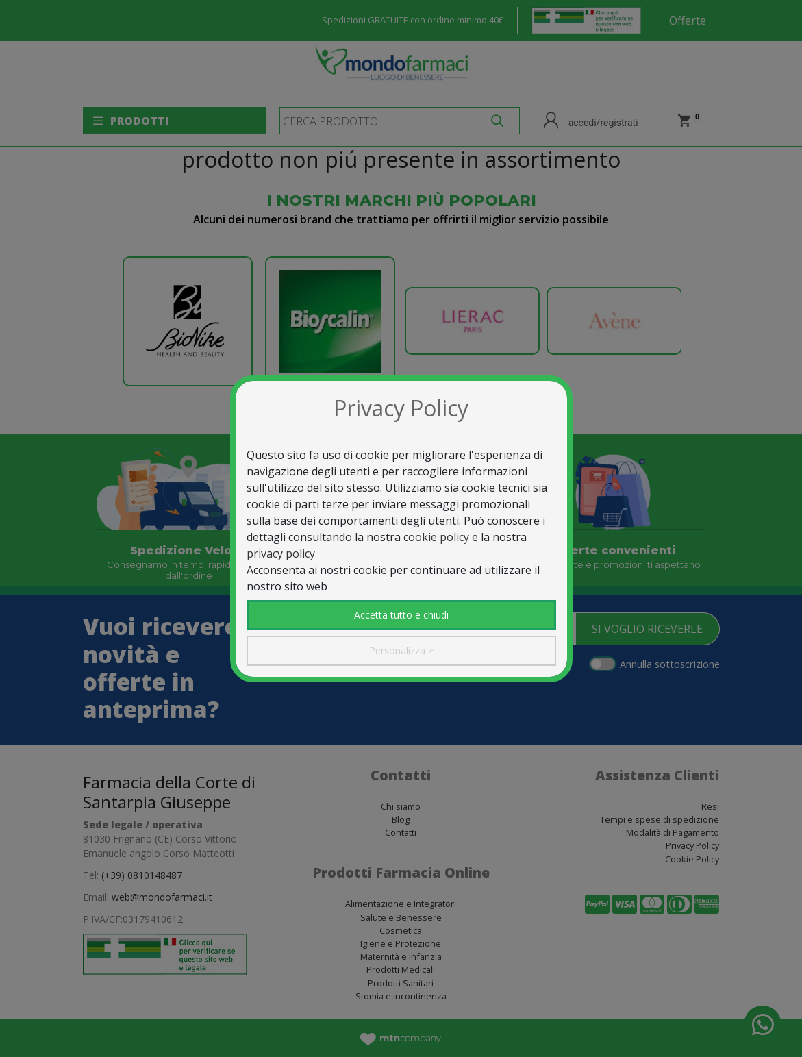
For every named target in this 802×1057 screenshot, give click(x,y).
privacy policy (281, 553)
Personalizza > (401, 650)
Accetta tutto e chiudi (401, 614)
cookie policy (436, 537)
